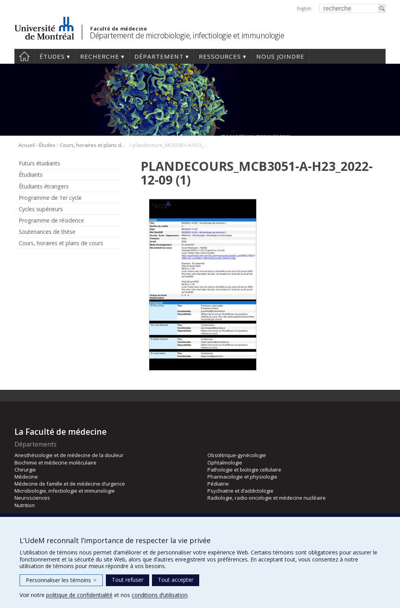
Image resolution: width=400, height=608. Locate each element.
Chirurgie (25, 469)
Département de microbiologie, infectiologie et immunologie (187, 35)
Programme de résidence (51, 220)
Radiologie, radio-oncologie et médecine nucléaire (266, 497)
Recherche (99, 56)
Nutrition (24, 505)
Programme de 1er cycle (50, 197)
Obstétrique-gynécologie (236, 455)
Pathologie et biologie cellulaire (244, 469)
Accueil (24, 56)
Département (159, 56)
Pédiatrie (218, 483)
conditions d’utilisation (160, 595)
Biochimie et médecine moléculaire (55, 462)
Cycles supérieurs (41, 209)
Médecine (26, 476)
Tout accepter (175, 579)
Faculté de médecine (118, 28)
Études (52, 56)
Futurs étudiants (39, 163)
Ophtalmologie (224, 462)
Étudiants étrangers (44, 186)
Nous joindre (280, 56)
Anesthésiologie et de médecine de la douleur (68, 455)
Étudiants (31, 174)
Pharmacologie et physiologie (242, 476)
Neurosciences (32, 497)
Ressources (220, 56)
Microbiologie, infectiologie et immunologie (64, 490)
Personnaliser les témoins (61, 580)
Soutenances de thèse (47, 231)
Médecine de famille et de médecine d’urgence (69, 483)
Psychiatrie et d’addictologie (240, 490)
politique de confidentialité (79, 595)
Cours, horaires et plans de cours (94, 145)
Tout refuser (127, 579)
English (304, 8)
